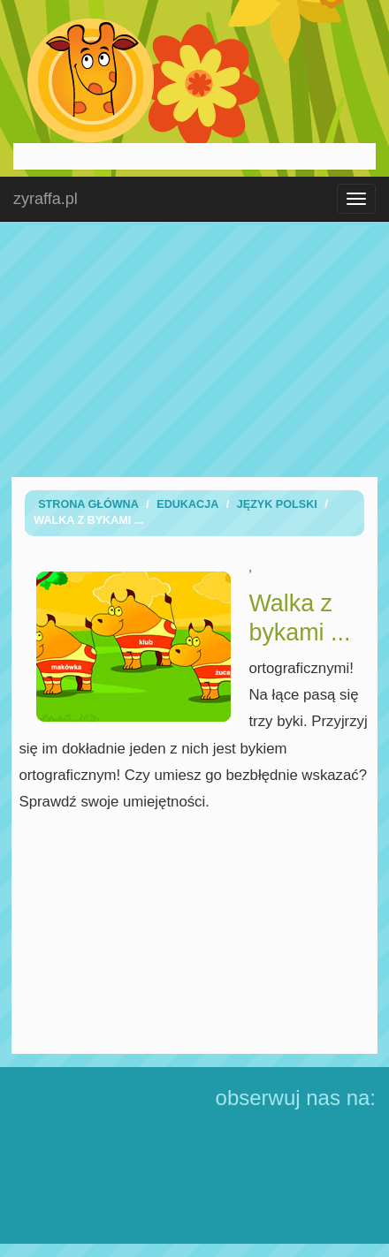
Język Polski (277, 504)
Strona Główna (88, 504)
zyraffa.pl (45, 199)
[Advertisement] (194, 349)
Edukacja (187, 504)
